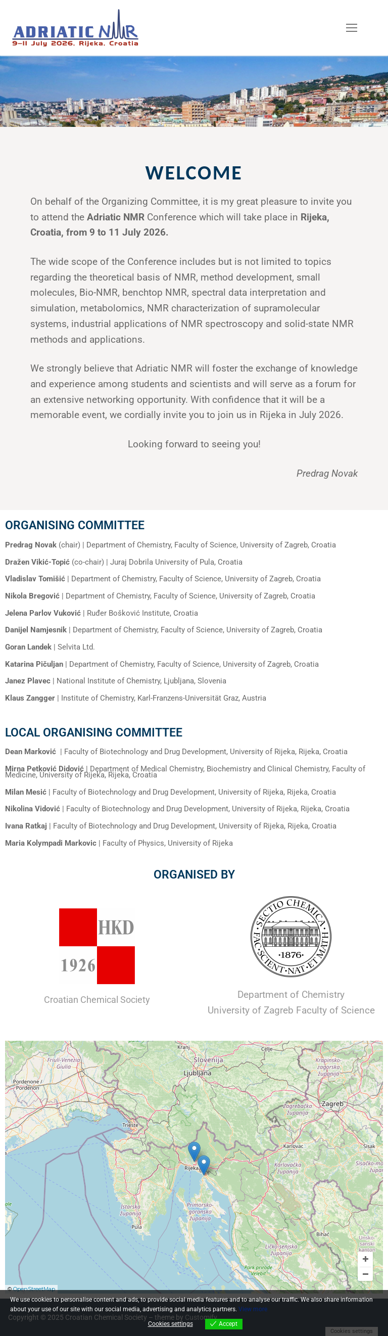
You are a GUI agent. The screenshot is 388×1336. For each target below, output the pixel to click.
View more (252, 1309)
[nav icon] (351, 27)
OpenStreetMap (34, 1289)
